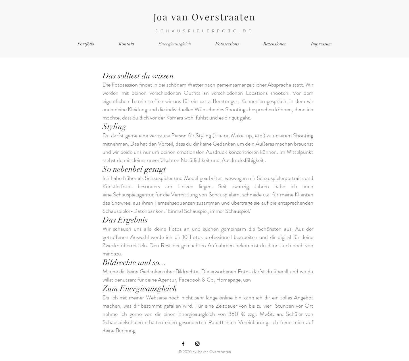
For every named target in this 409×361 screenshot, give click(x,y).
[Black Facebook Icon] (183, 344)
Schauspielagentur (133, 194)
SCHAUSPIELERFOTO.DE (204, 31)
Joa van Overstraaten (204, 17)
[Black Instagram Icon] (197, 344)
